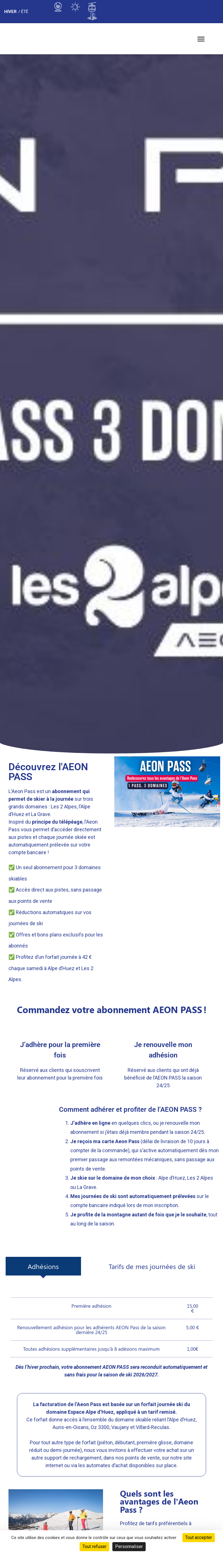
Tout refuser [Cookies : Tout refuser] (94, 1546)
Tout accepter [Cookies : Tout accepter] (198, 1537)
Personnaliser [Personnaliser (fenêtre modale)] (129, 1546)
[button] (201, 39)
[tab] (43, 1266)
